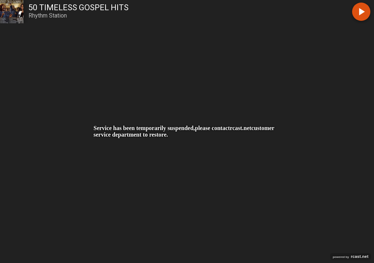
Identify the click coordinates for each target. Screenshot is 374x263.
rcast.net (240, 128)
